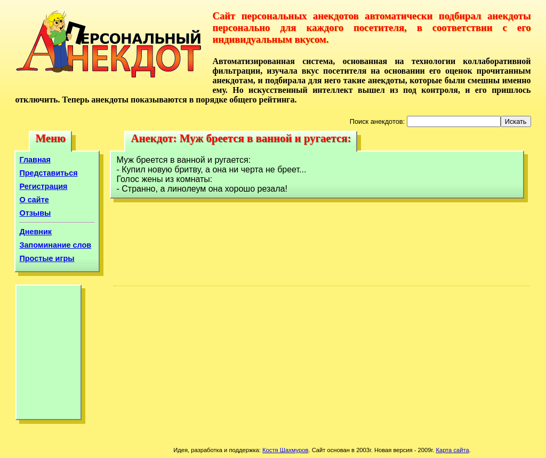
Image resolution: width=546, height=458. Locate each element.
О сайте (34, 199)
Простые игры (46, 258)
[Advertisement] (49, 355)
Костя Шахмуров (285, 450)
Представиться (48, 173)
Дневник (35, 231)
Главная (35, 159)
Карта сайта (452, 450)
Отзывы (35, 213)
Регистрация (43, 186)
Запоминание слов (55, 245)
